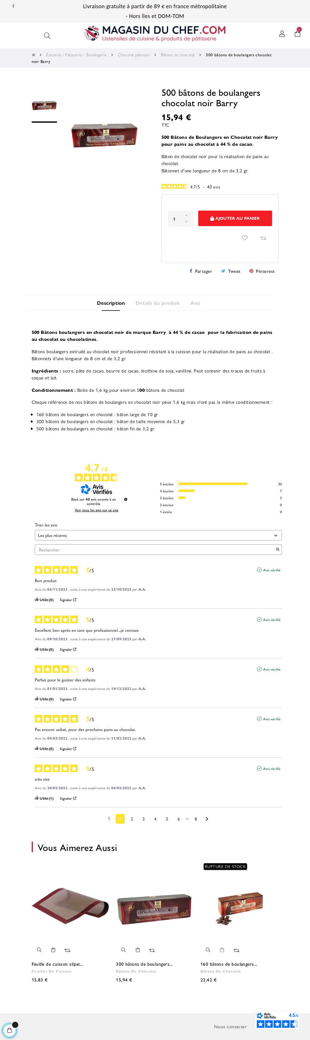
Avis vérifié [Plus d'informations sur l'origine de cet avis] (272, 569)
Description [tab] (111, 302)
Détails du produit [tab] (158, 302)
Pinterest (265, 271)
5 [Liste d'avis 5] (167, 818)
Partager (203, 271)
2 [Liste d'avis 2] (132, 818)
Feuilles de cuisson (52, 971)
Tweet (234, 271)
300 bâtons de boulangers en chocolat (74, 421)
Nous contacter (230, 1026)
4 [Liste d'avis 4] (155, 818)
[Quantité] (180, 218)
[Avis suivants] (207, 819)
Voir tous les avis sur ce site (96, 510)
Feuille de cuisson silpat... (58, 963)
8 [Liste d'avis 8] (196, 818)
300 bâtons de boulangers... (144, 963)
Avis (196, 302)
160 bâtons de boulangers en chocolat (74, 414)
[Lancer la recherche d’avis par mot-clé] (277, 549)
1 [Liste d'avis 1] (120, 818)
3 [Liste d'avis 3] (143, 818)
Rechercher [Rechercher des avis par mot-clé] (155, 550)
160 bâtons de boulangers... (228, 963)
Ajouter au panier (235, 218)
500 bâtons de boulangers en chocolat (74, 428)
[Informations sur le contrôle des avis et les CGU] (125, 499)
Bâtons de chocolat (136, 971)
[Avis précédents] (109, 818)
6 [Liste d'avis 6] (179, 818)
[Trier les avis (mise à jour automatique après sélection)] (158, 535)
